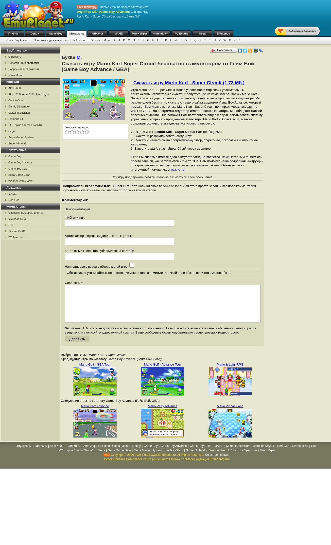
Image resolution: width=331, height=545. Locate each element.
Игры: (107, 40)
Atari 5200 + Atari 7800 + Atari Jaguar (74, 453)
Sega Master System (21, 137)
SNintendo (223, 33)
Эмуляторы (23, 453)
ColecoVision (16, 100)
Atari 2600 (14, 88)
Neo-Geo (13, 199)
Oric (10, 225)
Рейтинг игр (79, 40)
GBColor (97, 33)
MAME (118, 33)
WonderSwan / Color (20, 180)
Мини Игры (139, 33)
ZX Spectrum (16, 237)
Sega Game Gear (19, 174)
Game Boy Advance (18, 40)
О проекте (14, 56)
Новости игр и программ (23, 62)
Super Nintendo (17, 143)
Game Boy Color (18, 168)
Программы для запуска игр (51, 40)
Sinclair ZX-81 (16, 231)
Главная (13, 33)
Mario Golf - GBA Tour (95, 372)
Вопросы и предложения (23, 69)
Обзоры (96, 40)
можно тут (178, 169)
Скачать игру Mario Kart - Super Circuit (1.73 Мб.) (188, 82)
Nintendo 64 (160, 33)
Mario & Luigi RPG (230, 372)
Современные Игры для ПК (25, 212)
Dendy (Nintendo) (19, 106)
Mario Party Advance (162, 413)
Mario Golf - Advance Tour (162, 372)
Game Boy (55, 33)
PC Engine (181, 33)
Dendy (35, 33)
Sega (202, 33)
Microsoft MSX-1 (18, 218)
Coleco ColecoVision (115, 453)
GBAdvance (76, 33)
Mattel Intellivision (19, 112)
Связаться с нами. (217, 462)
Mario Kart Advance (95, 413)
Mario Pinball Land (230, 413)
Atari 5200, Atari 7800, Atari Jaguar (29, 94)
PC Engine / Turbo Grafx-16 (25, 124)
